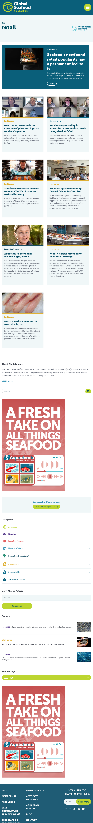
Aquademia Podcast (32, 807)
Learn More (7, 381)
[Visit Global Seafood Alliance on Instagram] (66, 809)
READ (52, 83)
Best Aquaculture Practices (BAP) (11, 811)
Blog (29, 814)
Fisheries (6, 627)
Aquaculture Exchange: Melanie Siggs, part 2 (18, 255)
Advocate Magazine (32, 798)
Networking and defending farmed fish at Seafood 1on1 (66, 190)
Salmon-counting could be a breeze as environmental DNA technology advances (42, 627)
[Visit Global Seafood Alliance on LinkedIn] (79, 809)
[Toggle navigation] (87, 7)
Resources (8, 802)
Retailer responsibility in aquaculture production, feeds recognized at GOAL (68, 128)
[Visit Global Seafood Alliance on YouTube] (83, 809)
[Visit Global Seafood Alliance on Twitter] (74, 809)
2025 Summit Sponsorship (46, 506)
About (5, 790)
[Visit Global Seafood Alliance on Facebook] (70, 809)
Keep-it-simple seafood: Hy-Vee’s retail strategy (66, 255)
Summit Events (35, 790)
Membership (9, 796)
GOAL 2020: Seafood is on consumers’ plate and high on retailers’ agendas (21, 128)
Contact (31, 820)
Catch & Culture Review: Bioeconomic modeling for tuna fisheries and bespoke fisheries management (36, 659)
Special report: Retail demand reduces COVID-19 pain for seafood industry (21, 191)
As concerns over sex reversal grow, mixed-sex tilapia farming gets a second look (33, 644)
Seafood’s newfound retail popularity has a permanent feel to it (66, 61)
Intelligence (7, 640)
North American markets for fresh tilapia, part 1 (20, 323)
